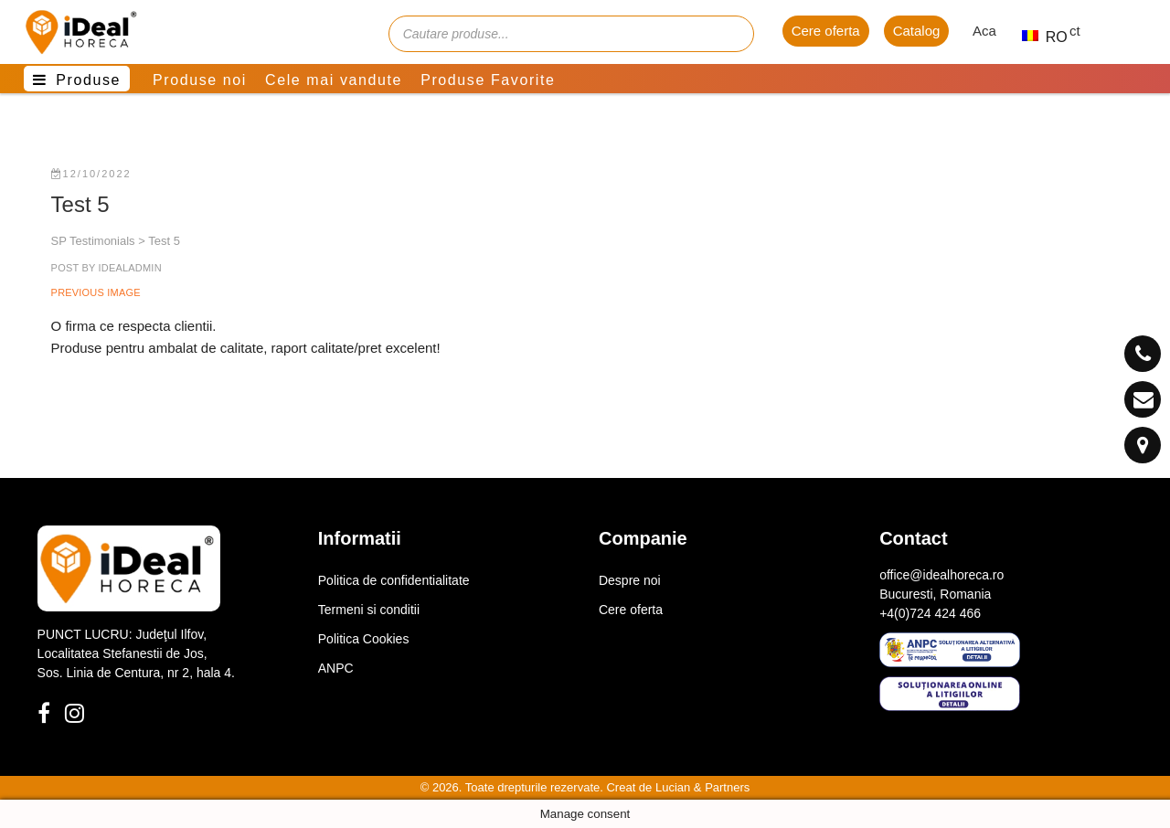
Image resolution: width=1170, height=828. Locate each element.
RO (1036, 37)
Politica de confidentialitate (394, 580)
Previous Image (96, 292)
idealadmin (128, 267)
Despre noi (630, 580)
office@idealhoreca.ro (941, 575)
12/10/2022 (91, 173)
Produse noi (200, 80)
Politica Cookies (364, 639)
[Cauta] (731, 34)
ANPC (336, 668)
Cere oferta (826, 30)
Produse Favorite (487, 80)
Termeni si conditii (369, 609)
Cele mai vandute (333, 80)
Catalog (917, 30)
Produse (88, 80)
